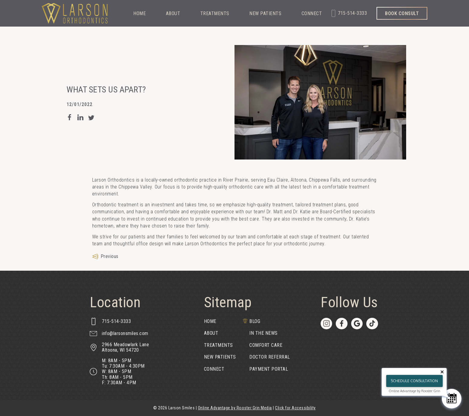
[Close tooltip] (442, 372)
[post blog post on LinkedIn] (80, 117)
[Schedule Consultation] (451, 398)
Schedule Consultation (414, 381)
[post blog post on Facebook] (69, 117)
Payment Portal (268, 369)
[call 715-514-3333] (349, 13)
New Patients (265, 13)
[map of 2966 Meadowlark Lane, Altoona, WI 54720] (119, 347)
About (173, 13)
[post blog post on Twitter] (91, 117)
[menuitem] (224, 321)
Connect (312, 13)
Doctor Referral (269, 357)
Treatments (214, 13)
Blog (254, 321)
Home (139, 13)
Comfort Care (265, 345)
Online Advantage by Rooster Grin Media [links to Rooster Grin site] (235, 407)
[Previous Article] (105, 256)
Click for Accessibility (295, 407)
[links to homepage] (75, 13)
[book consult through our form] (402, 13)
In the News (263, 333)
